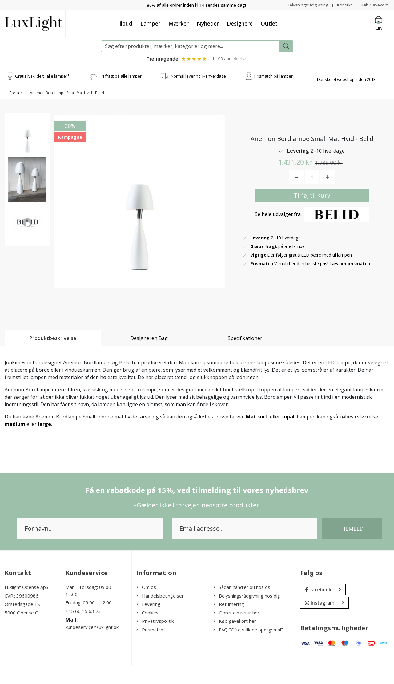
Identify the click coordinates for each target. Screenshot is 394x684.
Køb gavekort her (234, 640)
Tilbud (124, 23)
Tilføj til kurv (312, 205)
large (44, 443)
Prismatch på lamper (273, 76)
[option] (27, 137)
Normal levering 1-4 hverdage (198, 76)
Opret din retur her (236, 632)
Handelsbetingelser (160, 615)
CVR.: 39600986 (21, 615)
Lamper (150, 23)
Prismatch (149, 649)
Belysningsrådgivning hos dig (246, 615)
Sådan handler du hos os (241, 606)
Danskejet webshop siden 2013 (346, 80)
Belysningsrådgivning (306, 5)
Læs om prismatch (350, 273)
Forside (16, 93)
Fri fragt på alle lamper (121, 76)
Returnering (228, 623)
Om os (146, 606)
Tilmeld (352, 548)
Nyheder (208, 23)
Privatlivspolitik (155, 640)
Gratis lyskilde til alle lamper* (42, 76)
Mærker (178, 23)
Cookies (147, 632)
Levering (148, 623)
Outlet (269, 23)
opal (289, 436)
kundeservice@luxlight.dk (92, 646)
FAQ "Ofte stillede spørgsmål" (248, 649)
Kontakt (343, 5)
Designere (240, 23)
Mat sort (256, 436)
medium (15, 443)
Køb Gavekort (374, 5)
